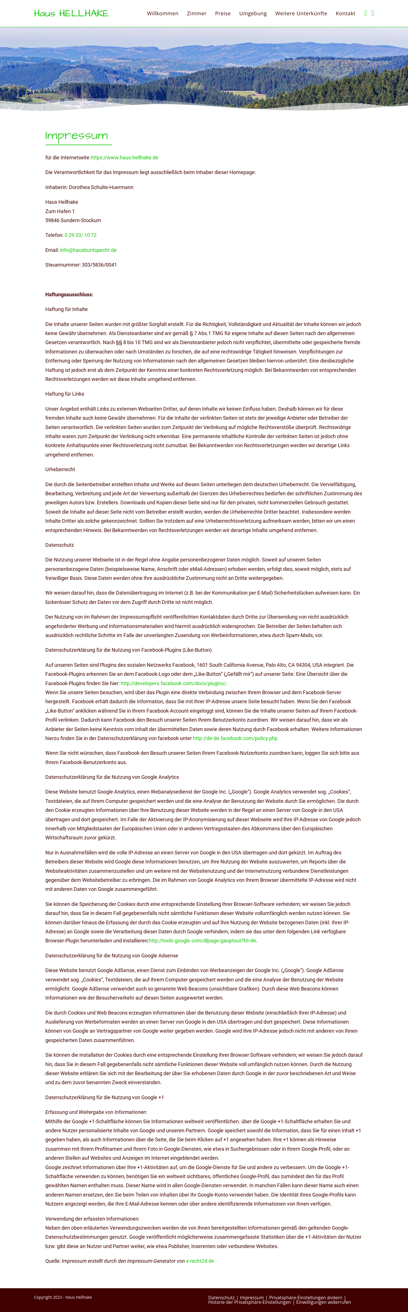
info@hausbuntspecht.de (88, 250)
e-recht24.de (200, 1261)
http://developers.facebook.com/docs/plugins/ (173, 683)
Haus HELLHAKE (71, 13)
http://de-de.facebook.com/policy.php (235, 738)
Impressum (252, 1297)
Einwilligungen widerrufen (323, 1302)
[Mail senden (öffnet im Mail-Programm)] (372, 13)
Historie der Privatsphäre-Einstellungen (249, 1302)
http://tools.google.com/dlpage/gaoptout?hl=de (202, 941)
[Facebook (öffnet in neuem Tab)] (365, 13)
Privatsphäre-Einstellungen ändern (305, 1297)
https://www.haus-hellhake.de (124, 157)
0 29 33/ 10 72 (81, 235)
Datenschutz (221, 1297)
